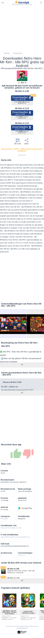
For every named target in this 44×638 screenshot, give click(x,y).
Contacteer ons (11, 626)
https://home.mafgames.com (11, 201)
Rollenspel (17, 53)
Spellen (7, 53)
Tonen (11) (22, 555)
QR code (17, 142)
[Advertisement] (22, 28)
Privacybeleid (20, 626)
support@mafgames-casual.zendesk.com (16, 204)
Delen (26, 142)
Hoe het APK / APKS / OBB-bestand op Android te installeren (22, 150)
